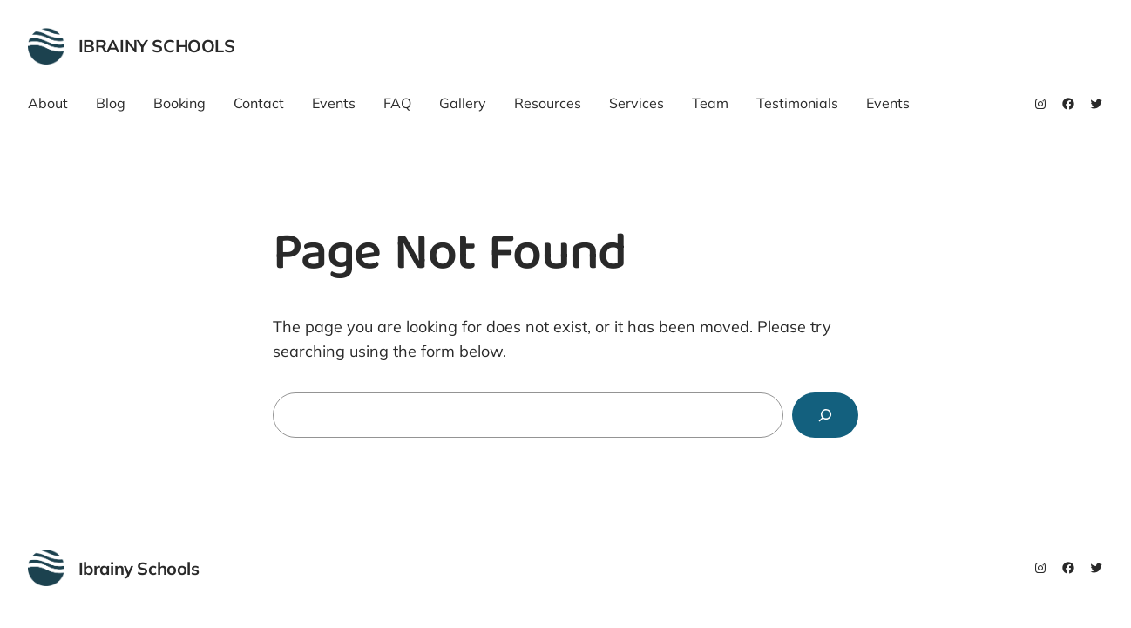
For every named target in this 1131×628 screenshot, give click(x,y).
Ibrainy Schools (156, 46)
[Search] (825, 415)
